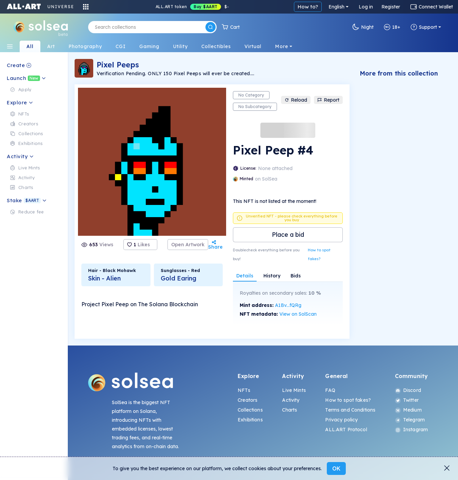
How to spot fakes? (319, 254)
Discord (408, 390)
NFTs (244, 390)
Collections (250, 410)
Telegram (410, 420)
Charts (289, 410)
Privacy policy (341, 420)
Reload (295, 100)
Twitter (407, 400)
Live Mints (293, 390)
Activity (290, 400)
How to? (308, 6)
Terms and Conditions (350, 410)
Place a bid (288, 234)
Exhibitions (250, 420)
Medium (408, 410)
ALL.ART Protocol (346, 429)
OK (336, 468)
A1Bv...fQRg (288, 305)
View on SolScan (298, 314)
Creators (247, 400)
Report (328, 100)
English (336, 7)
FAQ (330, 390)
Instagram (411, 429)
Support (424, 27)
